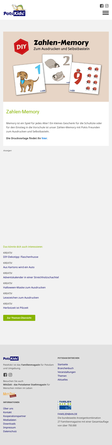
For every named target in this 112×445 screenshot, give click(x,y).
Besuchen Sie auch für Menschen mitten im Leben (26, 385)
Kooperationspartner (14, 416)
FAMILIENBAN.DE (67, 414)
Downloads (9, 423)
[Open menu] (105, 13)
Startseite (63, 364)
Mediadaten (9, 419)
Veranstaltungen (67, 372)
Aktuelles (63, 379)
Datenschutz (10, 431)
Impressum (9, 427)
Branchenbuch (66, 368)
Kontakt (7, 412)
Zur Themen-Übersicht (19, 317)
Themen (62, 375)
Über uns (8, 408)
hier (44, 138)
